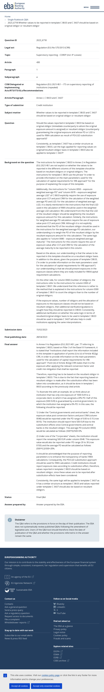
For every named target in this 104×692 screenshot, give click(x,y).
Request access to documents (19, 616)
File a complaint (12, 619)
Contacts (9, 604)
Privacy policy (60, 629)
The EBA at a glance (63, 626)
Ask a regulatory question (17, 613)
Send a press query (14, 610)
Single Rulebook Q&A (18, 19)
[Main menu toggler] (91, 7)
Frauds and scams (62, 638)
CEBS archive (60, 660)
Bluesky (60, 604)
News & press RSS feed (16, 638)
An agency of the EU (18, 576)
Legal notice (59, 632)
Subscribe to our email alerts (19, 635)
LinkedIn (61, 607)
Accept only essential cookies (46, 686)
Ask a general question (16, 607)
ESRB (56, 657)
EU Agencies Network (18, 583)
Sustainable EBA (18, 589)
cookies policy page (51, 675)
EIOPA (56, 651)
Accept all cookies (19, 686)
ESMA (56, 654)
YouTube (61, 613)
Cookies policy (60, 635)
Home (7, 16)
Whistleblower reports (15, 622)
